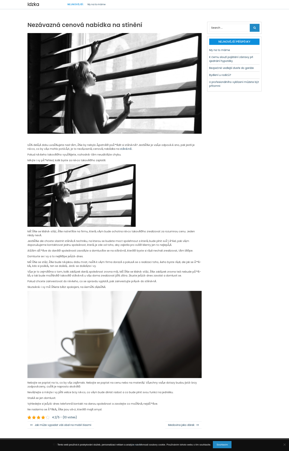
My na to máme (96, 4)
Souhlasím (222, 444)
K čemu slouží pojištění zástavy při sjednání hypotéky (231, 59)
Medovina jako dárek (181, 425)
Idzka (33, 4)
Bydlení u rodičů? (220, 75)
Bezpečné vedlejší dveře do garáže (231, 68)
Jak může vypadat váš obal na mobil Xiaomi (63, 425)
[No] (284, 444)
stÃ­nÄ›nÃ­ (125, 149)
